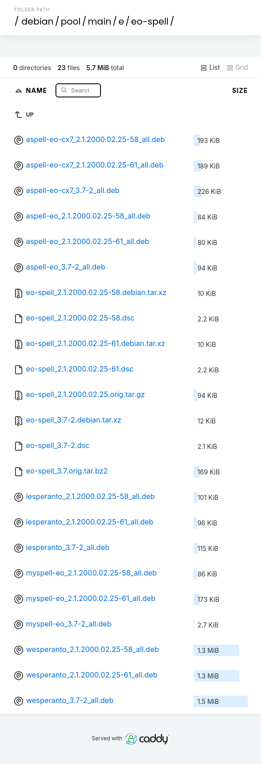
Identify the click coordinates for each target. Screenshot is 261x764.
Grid (237, 67)
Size (240, 90)
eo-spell (149, 21)
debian (37, 21)
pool (70, 21)
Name (37, 90)
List (210, 67)
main (99, 21)
